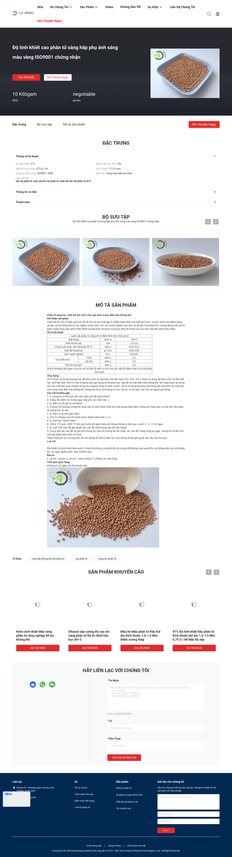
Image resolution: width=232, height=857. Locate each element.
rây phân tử (81, 558)
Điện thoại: (115, 738)
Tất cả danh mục (123, 808)
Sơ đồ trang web (94, 846)
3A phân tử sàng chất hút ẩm (129, 795)
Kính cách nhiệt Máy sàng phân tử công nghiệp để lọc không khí (35, 635)
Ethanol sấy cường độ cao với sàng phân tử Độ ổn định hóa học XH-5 (88, 635)
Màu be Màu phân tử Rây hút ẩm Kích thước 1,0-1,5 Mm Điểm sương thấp (140, 635)
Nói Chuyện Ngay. (58, 77)
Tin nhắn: (114, 680)
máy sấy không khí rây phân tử (48, 558)
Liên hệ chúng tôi (82, 807)
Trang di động (114, 846)
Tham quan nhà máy (84, 794)
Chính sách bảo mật (136, 846)
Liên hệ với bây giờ (124, 757)
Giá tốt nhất (26, 77)
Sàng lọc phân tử (124, 788)
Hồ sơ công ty (81, 787)
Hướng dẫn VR (130, 7)
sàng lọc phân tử (107, 558)
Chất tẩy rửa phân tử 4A (127, 802)
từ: (110, 721)
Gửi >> (166, 830)
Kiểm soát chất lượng (84, 801)
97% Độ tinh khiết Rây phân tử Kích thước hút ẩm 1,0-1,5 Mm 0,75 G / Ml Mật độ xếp (194, 635)
